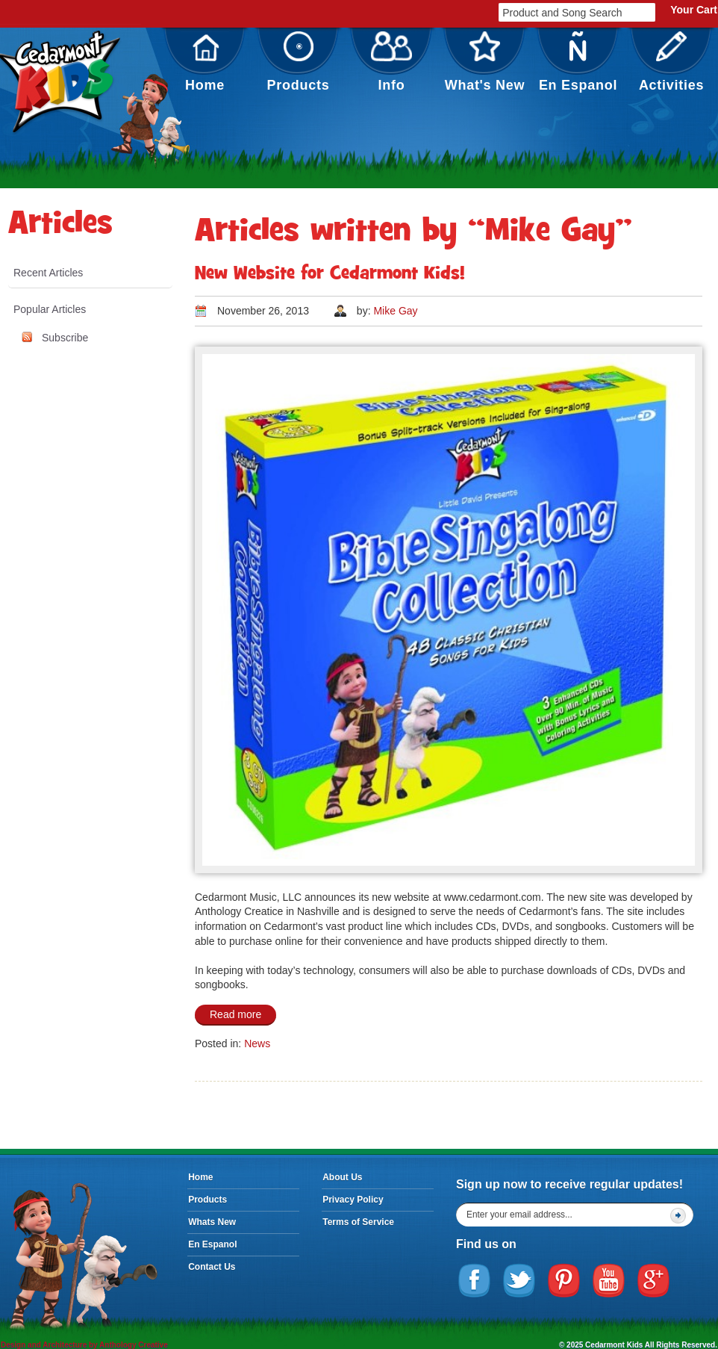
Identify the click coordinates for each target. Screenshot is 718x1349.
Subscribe (65, 338)
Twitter (519, 1281)
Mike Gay (395, 311)
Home (205, 62)
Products (298, 62)
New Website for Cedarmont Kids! (330, 275)
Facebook (474, 1281)
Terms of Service (358, 1222)
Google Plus (653, 1281)
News (257, 1043)
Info (392, 62)
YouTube (609, 1281)
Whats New (212, 1222)
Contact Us (211, 1267)
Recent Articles (48, 273)
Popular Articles (49, 309)
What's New (485, 62)
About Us (342, 1177)
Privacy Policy (352, 1199)
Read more (235, 1014)
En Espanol (578, 62)
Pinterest (564, 1281)
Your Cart (693, 10)
